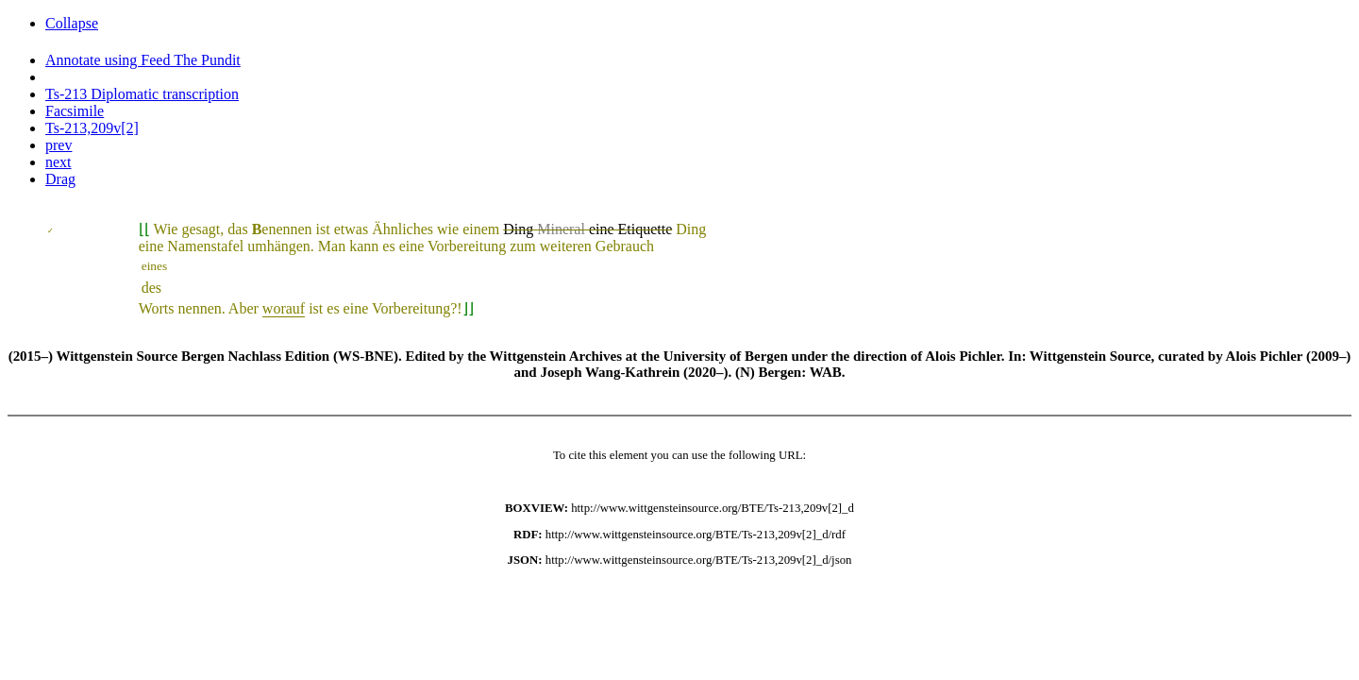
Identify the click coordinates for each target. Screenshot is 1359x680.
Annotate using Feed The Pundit (143, 60)
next (58, 162)
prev (58, 145)
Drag (60, 179)
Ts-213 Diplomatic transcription (142, 94)
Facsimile (74, 111)
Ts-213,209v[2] (92, 128)
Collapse (71, 23)
